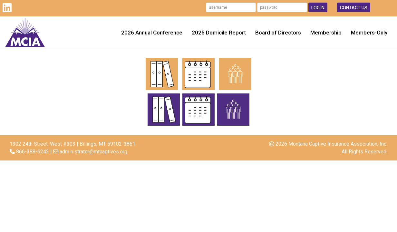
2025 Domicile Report (219, 32)
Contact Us (353, 7)
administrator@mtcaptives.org (93, 152)
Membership (326, 32)
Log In (317, 7)
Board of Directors (278, 32)
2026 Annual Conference (151, 32)
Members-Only (369, 32)
